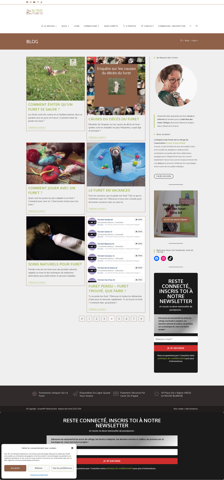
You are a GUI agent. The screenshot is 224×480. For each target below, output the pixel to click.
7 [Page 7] (134, 318)
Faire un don (164, 176)
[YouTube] (34, 2)
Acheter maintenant (176, 220)
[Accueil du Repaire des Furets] (181, 40)
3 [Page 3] (104, 318)
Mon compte (178, 409)
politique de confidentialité (171, 358)
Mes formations (192, 409)
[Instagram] (30, 2)
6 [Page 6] (126, 318)
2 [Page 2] (96, 318)
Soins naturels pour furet (55, 264)
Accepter (15, 468)
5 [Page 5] (119, 318)
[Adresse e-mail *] (176, 339)
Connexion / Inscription (171, 26)
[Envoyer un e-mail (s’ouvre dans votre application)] (38, 2)
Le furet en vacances (109, 190)
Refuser (38, 468)
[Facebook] (27, 2)
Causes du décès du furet (114, 119)
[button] (72, 448)
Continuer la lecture (37, 127)
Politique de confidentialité (39, 475)
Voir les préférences (62, 468)
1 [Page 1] (89, 318)
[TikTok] (41, 2)
